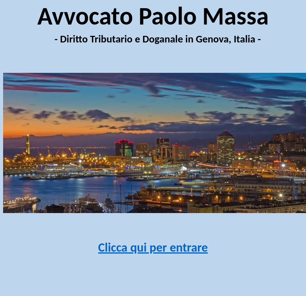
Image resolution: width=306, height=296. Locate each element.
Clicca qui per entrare (153, 247)
